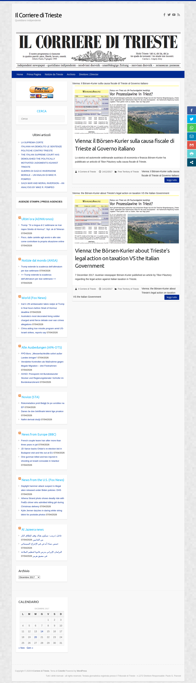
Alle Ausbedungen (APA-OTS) (42, 347)
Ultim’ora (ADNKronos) (37, 219)
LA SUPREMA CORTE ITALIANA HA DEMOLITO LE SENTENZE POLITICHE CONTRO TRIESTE (41, 146)
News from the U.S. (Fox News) (43, 480)
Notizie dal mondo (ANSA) (40, 260)
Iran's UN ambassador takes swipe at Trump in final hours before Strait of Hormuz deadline (42, 308)
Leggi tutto (172, 180)
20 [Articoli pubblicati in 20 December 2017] (35, 637)
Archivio (71, 74)
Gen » (30, 647)
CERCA (41, 111)
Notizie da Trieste (54, 74)
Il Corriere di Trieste (38, 15)
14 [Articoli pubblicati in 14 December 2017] (42, 631)
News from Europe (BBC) (39, 434)
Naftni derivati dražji (30, 419)
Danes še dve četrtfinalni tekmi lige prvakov (42, 411)
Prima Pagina (34, 74)
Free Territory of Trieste (128, 172)
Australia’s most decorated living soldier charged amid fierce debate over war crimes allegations (42, 320)
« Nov (21, 647)
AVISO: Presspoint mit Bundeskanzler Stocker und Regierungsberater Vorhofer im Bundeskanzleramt (42, 378)
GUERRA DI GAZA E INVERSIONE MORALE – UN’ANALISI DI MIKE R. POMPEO (39, 175)
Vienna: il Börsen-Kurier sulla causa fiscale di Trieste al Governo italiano (124, 145)
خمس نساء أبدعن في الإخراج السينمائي (39, 544)
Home (20, 74)
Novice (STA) (30, 397)
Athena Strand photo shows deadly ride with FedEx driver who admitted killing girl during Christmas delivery (42, 502)
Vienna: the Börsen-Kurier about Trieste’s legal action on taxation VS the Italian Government (122, 258)
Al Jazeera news (33, 529)
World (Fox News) (34, 297)
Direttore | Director (88, 74)
